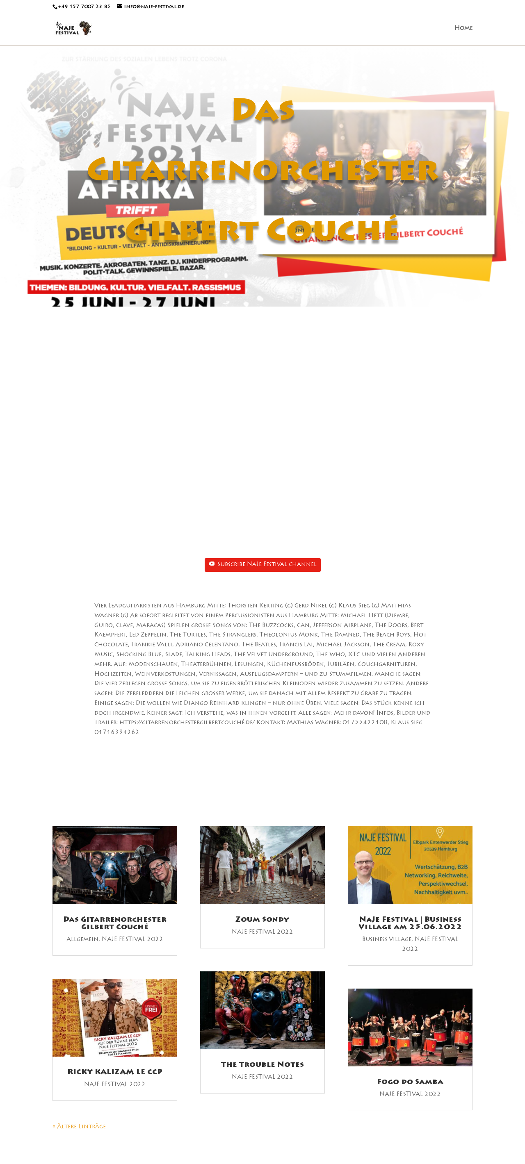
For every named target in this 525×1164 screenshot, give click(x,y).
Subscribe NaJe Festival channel (263, 565)
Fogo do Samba (410, 1082)
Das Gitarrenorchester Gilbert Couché (115, 923)
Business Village (386, 940)
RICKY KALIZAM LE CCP (114, 1072)
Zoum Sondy (262, 920)
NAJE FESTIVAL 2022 (132, 940)
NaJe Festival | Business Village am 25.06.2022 (410, 923)
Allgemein (82, 940)
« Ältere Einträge (79, 1127)
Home (463, 29)
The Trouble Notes (262, 1065)
